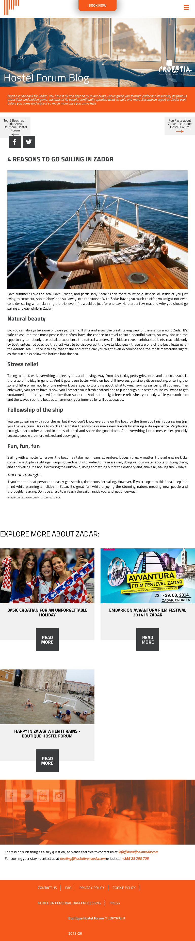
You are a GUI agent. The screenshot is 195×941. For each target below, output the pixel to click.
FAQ (68, 887)
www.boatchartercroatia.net (43, 497)
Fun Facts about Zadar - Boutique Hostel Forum (180, 123)
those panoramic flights (72, 330)
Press (114, 903)
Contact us (47, 887)
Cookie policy (124, 887)
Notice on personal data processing (69, 903)
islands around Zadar (166, 330)
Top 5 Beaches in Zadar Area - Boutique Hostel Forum (15, 125)
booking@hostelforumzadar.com (82, 858)
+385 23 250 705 (135, 858)
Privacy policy (91, 887)
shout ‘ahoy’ (45, 298)
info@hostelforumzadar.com (138, 852)
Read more (47, 639)
